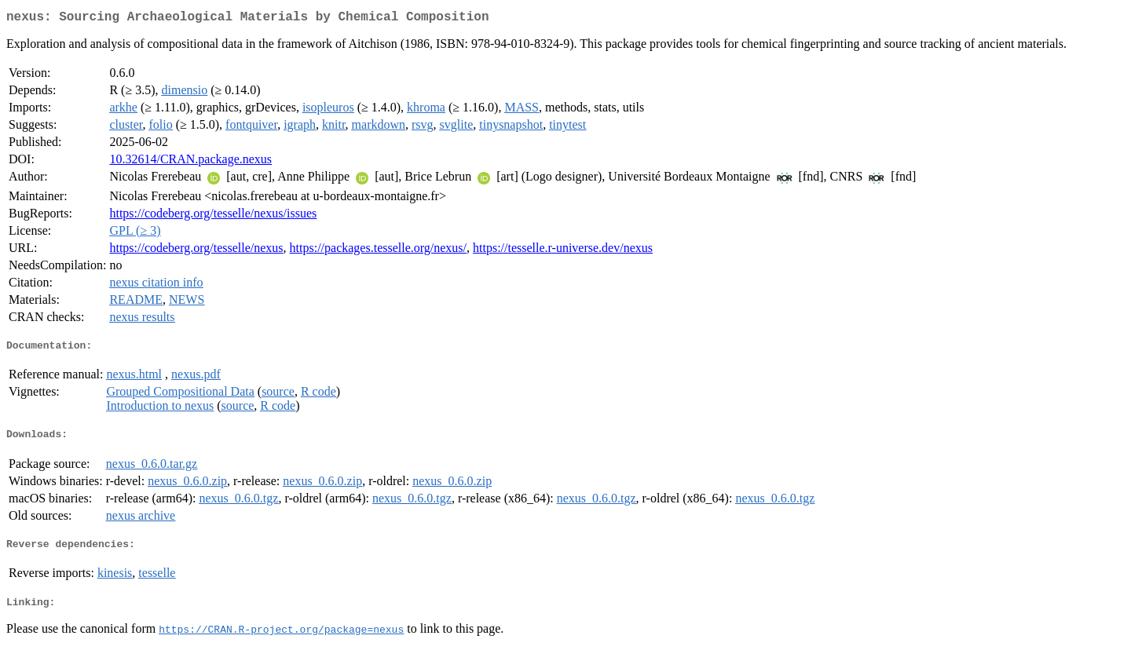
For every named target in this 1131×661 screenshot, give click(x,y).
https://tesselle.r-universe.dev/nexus (563, 250)
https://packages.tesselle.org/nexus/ (378, 250)
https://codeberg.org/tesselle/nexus (196, 250)
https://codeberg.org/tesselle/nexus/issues (213, 216)
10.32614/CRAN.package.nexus (190, 162)
